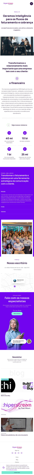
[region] (17, 469)
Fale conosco (17, 313)
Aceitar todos (17, 472)
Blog (17, 459)
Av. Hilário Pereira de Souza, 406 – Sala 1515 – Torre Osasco (17, 268)
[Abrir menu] (31, 3)
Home (17, 457)
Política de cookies (13, 469)
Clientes (17, 462)
